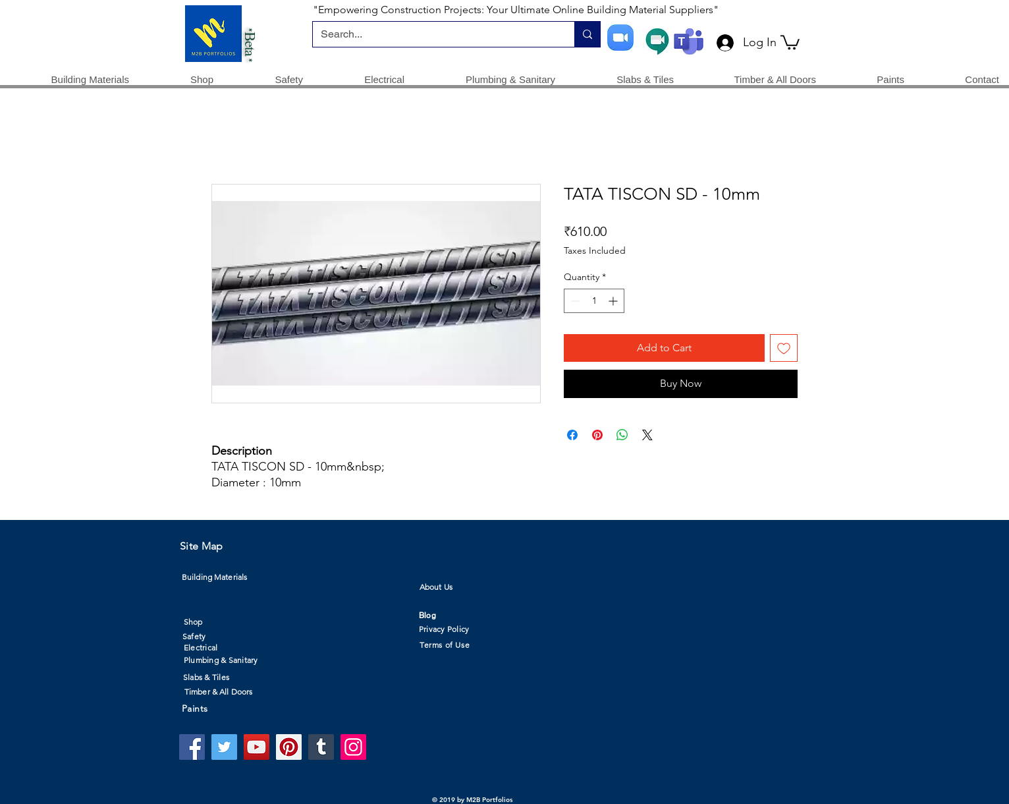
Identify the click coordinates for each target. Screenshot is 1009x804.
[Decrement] (574, 300)
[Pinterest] (289, 747)
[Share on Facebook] (572, 435)
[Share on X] (647, 435)
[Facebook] (192, 747)
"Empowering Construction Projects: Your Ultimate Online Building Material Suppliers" (516, 9)
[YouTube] (256, 747)
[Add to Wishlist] (784, 348)
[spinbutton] (594, 300)
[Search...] (434, 34)
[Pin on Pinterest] (597, 435)
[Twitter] (224, 747)
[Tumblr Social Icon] (321, 747)
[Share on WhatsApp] (622, 435)
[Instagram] (353, 747)
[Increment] (614, 300)
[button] (790, 41)
